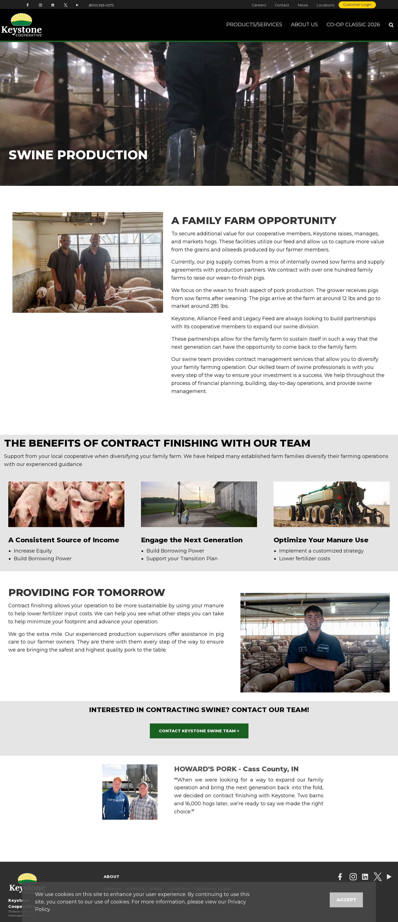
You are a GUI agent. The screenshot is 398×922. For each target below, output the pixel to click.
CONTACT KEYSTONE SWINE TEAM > (199, 730)
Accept (346, 899)
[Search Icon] (391, 24)
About (111, 876)
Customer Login (357, 4)
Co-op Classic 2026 (353, 25)
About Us (304, 25)
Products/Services (254, 25)
